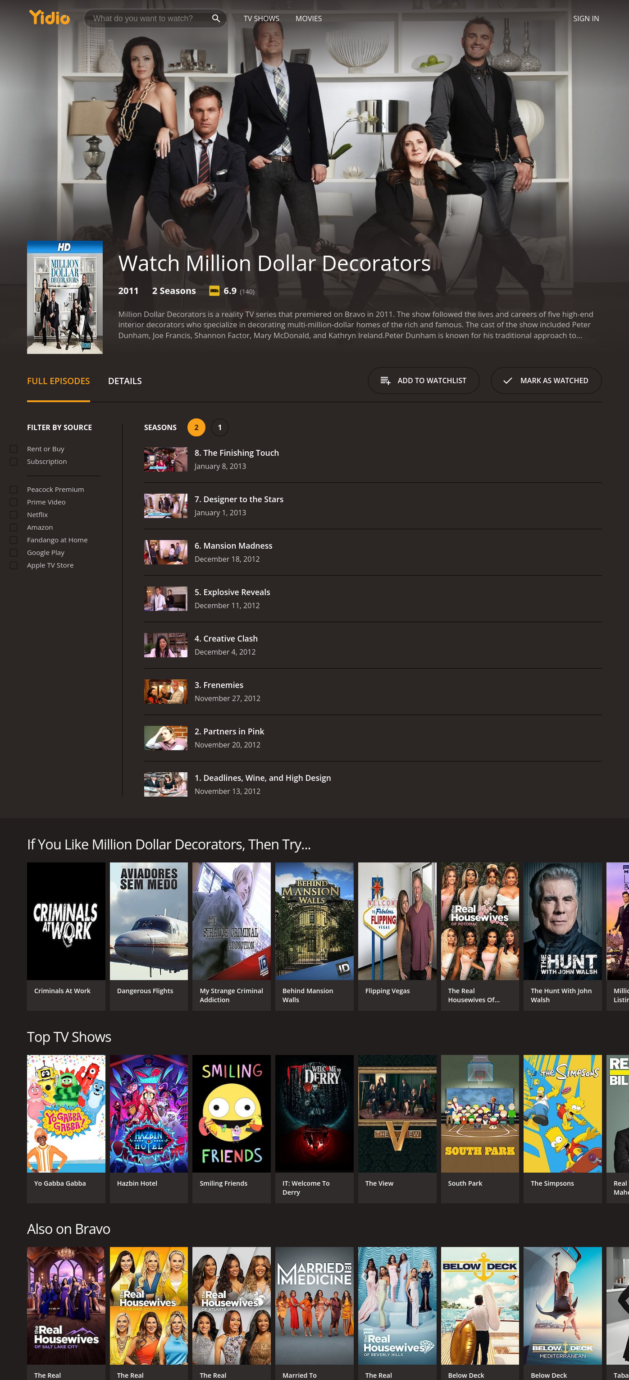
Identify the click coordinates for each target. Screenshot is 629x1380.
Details (125, 381)
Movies (309, 18)
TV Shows (261, 18)
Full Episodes (58, 381)
